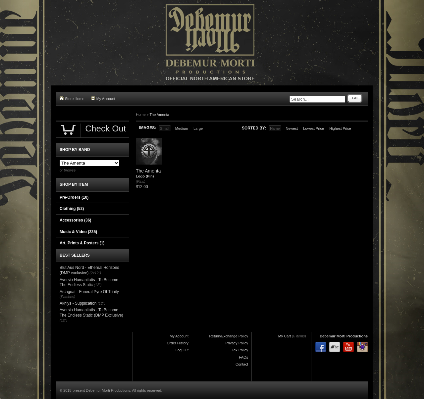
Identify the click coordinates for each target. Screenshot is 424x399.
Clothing (72, 208)
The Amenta (159, 115)
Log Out (182, 350)
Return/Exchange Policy (228, 336)
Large (198, 128)
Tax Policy (240, 350)
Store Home (72, 98)
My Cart (284, 336)
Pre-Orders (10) (74, 197)
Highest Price (340, 128)
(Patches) (67, 297)
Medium (181, 128)
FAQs (243, 357)
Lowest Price (313, 128)
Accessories (75, 220)
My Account (103, 98)
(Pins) (140, 181)
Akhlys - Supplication (78, 303)
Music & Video (78, 231)
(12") (97, 285)
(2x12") (95, 273)
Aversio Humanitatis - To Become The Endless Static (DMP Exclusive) (91, 313)
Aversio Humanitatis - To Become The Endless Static (89, 282)
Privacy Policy (237, 343)
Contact (242, 364)
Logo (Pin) (145, 176)
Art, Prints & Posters (82, 243)
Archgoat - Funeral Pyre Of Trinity (89, 291)
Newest (292, 128)
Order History (177, 343)
